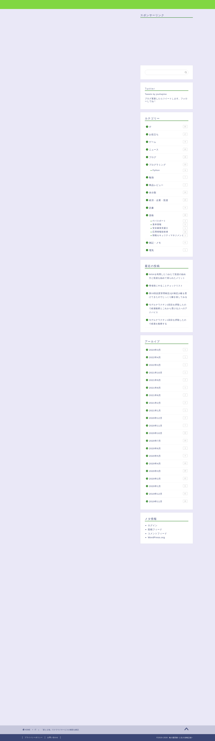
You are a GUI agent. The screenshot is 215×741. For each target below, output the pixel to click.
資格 (168, 215)
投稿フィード (155, 529)
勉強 (168, 177)
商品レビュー (168, 184)
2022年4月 (168, 357)
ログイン (152, 525)
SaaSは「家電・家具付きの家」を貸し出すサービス (71, 208)
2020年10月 (168, 432)
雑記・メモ (168, 242)
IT (29, 19)
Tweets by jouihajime (156, 94)
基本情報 (169, 224)
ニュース (168, 149)
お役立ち (168, 134)
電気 (168, 249)
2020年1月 (168, 485)
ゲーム (168, 141)
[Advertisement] (52, 594)
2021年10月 (168, 372)
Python (169, 170)
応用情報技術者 (169, 231)
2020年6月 (168, 448)
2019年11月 (168, 501)
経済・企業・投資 (168, 199)
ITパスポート (169, 220)
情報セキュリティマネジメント (169, 235)
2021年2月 (168, 402)
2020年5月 (168, 455)
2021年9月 (168, 379)
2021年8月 (168, 387)
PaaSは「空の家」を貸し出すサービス (64, 212)
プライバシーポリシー (34, 737)
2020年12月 (168, 417)
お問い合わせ (52, 737)
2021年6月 (168, 394)
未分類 (168, 192)
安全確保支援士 (169, 228)
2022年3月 (168, 364)
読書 (168, 207)
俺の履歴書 (30, 4)
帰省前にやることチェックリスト (166, 286)
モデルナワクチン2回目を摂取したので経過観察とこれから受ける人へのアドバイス (168, 309)
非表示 (84, 198)
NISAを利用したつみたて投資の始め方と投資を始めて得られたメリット (167, 276)
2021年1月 (168, 410)
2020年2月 (168, 478)
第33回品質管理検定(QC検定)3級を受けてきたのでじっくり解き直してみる (168, 295)
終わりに (47, 221)
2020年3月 (168, 470)
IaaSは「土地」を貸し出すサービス (62, 217)
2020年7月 (168, 440)
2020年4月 (168, 463)
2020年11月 (168, 425)
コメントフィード (157, 533)
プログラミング (168, 164)
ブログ (168, 156)
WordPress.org (156, 537)
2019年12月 (168, 493)
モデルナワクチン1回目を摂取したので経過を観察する (167, 322)
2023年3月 (168, 349)
